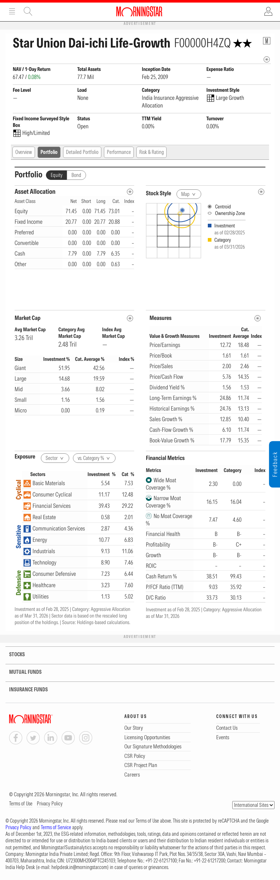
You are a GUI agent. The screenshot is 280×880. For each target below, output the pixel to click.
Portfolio (49, 152)
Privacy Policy (50, 803)
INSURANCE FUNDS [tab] (24, 689)
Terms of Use (20, 803)
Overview (23, 152)
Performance (119, 152)
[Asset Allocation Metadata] (130, 192)
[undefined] (261, 192)
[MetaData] (130, 318)
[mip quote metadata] (266, 59)
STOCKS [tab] (11, 654)
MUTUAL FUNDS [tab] (21, 672)
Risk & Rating (151, 152)
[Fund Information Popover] (266, 41)
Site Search (28, 11)
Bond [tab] (76, 175)
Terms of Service (56, 827)
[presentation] (205, 254)
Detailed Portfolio (82, 152)
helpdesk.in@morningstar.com (79, 867)
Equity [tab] (56, 175)
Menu (12, 11)
